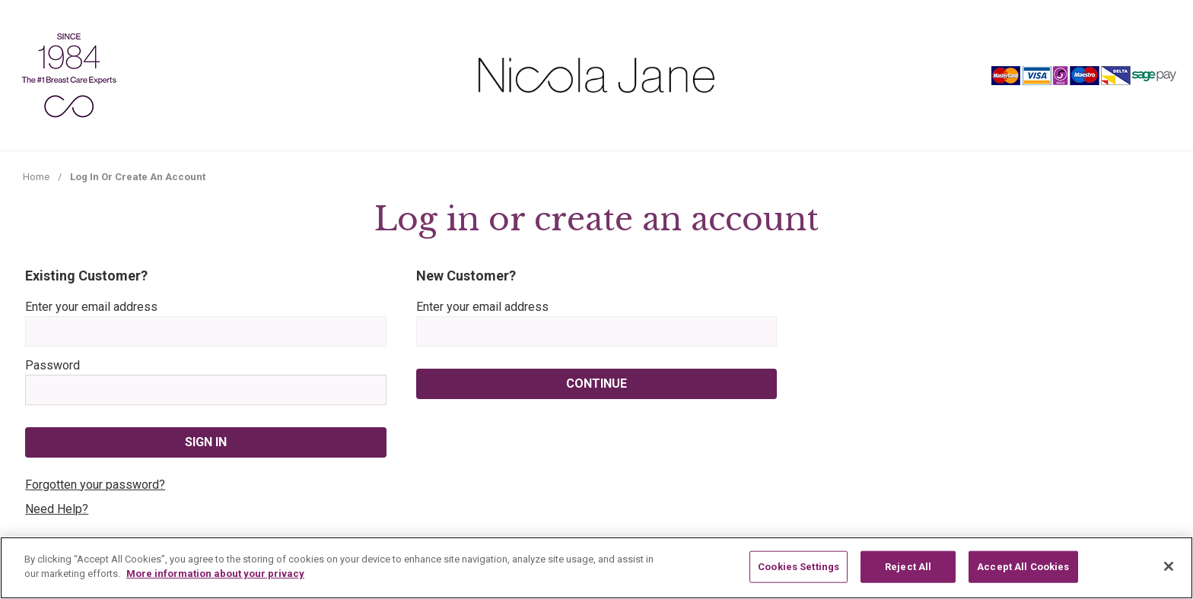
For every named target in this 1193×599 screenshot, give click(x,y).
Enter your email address (91, 307)
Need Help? (56, 509)
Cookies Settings (798, 566)
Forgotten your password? (95, 484)
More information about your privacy (215, 573)
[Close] (1168, 566)
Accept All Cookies (1023, 566)
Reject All (908, 566)
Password (52, 365)
